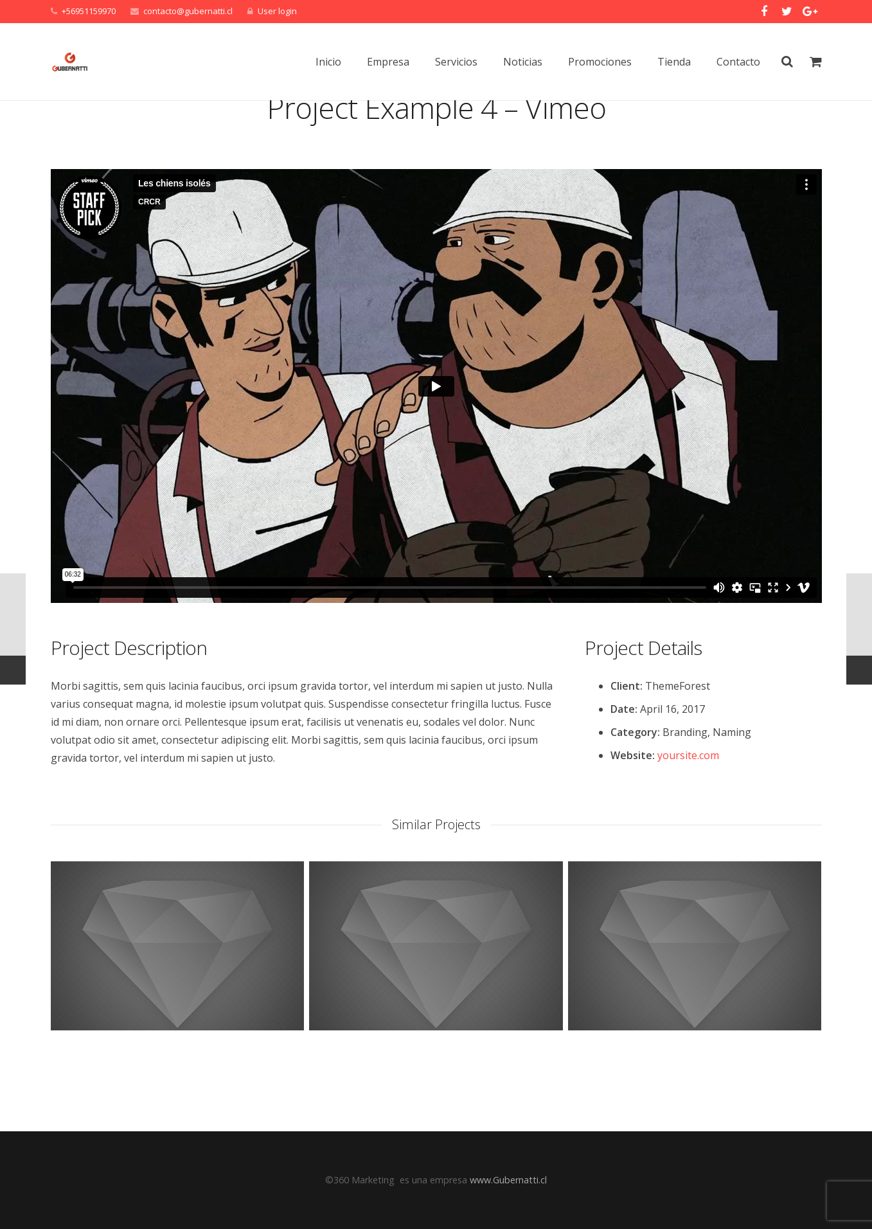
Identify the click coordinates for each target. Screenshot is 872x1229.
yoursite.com (688, 810)
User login (277, 11)
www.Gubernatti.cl (508, 1180)
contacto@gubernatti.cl (188, 11)
